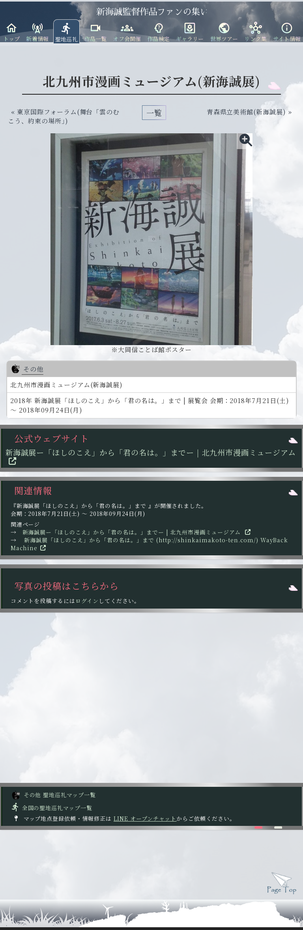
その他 (27, 368)
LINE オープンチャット (145, 818)
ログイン (87, 601)
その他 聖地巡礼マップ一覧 (53, 795)
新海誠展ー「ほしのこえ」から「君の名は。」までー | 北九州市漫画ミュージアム (150, 457)
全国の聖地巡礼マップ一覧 (51, 808)
